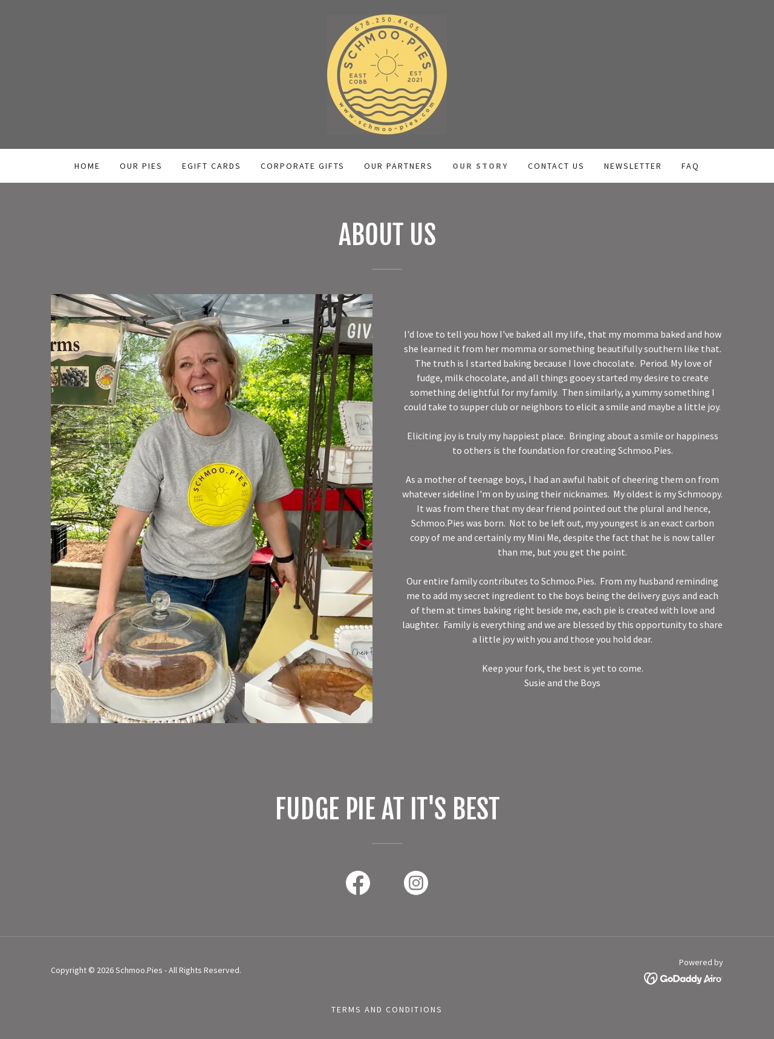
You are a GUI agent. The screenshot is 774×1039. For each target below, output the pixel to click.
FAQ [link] (690, 165)
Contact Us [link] (556, 165)
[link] (387, 73)
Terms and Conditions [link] (386, 1009)
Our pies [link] (141, 165)
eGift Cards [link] (211, 165)
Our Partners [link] (398, 165)
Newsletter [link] (633, 165)
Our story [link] (480, 165)
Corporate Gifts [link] (303, 165)
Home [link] (87, 165)
